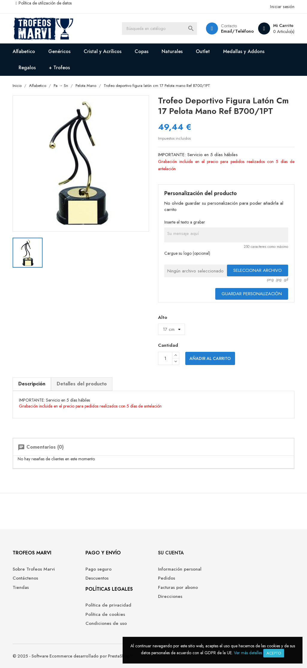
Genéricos (59, 51)
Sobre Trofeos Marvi (34, 569)
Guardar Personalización (252, 293)
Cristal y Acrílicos (102, 51)
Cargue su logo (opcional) (187, 253)
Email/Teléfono (237, 31)
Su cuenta (171, 552)
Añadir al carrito (210, 358)
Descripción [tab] (31, 383)
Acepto (274, 653)
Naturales (172, 51)
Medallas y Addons (243, 51)
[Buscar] (159, 28)
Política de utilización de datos (45, 3)
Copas (141, 51)
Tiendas (21, 587)
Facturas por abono (178, 587)
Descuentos (97, 578)
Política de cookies (105, 614)
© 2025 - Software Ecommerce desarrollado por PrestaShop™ (73, 656)
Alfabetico (24, 51)
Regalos (27, 67)
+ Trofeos (59, 67)
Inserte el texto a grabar (184, 222)
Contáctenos (25, 578)
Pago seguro (98, 569)
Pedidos (166, 578)
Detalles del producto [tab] (82, 383)
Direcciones (170, 596)
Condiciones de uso (106, 623)
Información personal (179, 569)
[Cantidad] (165, 358)
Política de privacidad (108, 605)
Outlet (203, 51)
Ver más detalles (248, 653)
